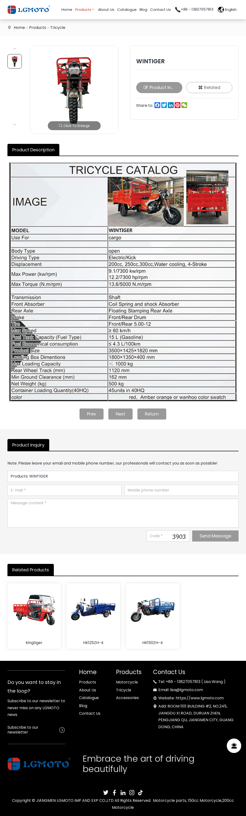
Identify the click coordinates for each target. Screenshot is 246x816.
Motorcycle (127, 682)
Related (209, 87)
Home (67, 9)
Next (120, 414)
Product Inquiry (163, 87)
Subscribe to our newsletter (22, 730)
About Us (106, 9)
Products (85, 9)
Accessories (127, 698)
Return (152, 414)
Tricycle (57, 27)
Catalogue (127, 9)
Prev (91, 414)
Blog (143, 9)
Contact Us (160, 9)
